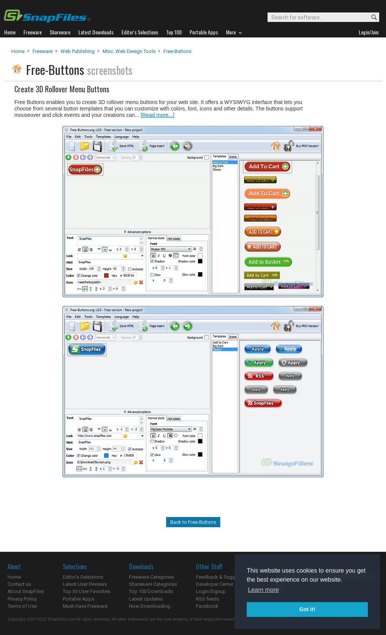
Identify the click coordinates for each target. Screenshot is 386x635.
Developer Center (214, 584)
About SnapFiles (26, 591)
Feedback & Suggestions (224, 577)
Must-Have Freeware (85, 606)
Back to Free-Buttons (193, 522)
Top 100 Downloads (151, 591)
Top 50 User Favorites (86, 591)
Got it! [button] (307, 609)
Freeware (43, 51)
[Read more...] (157, 115)
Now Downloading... (151, 606)
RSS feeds (207, 599)
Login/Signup (211, 591)
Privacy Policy (22, 599)
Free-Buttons (177, 51)
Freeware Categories (151, 577)
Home (18, 51)
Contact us (19, 584)
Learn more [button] (263, 590)
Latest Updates (146, 599)
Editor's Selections (83, 577)
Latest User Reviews (85, 584)
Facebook (207, 606)
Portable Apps (78, 599)
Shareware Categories (153, 584)
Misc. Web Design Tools (129, 51)
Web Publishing (78, 51)
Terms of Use (22, 606)
